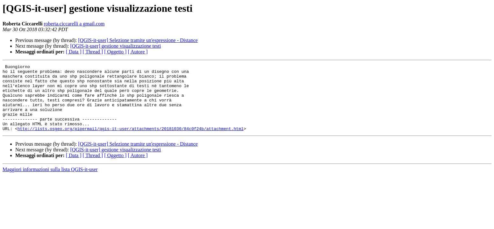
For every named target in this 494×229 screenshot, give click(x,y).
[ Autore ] (137, 51)
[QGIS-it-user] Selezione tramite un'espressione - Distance (138, 40)
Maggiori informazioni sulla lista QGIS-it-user (50, 182)
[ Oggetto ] (115, 51)
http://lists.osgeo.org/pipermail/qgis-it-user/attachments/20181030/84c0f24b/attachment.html (131, 142)
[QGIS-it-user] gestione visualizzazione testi (115, 46)
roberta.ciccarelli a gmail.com (74, 23)
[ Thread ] (93, 51)
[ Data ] (74, 51)
